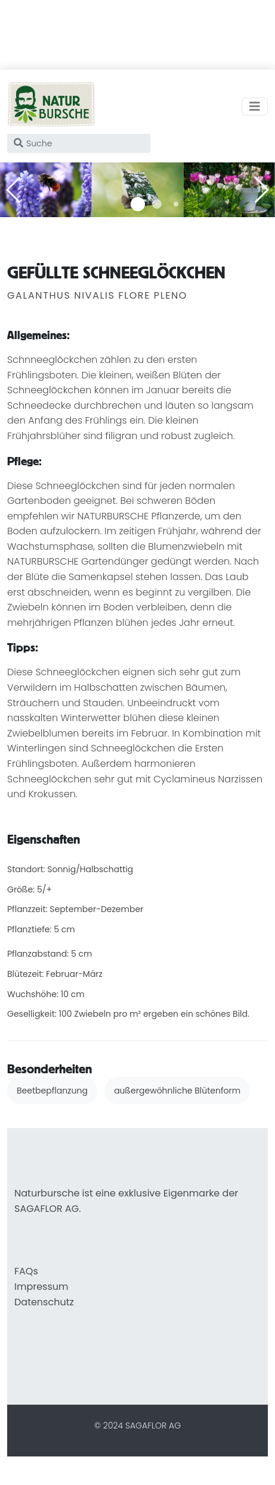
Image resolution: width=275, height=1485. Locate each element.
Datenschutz (44, 1302)
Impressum (41, 1286)
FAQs (26, 1271)
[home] (51, 106)
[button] (138, 204)
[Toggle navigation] (255, 106)
